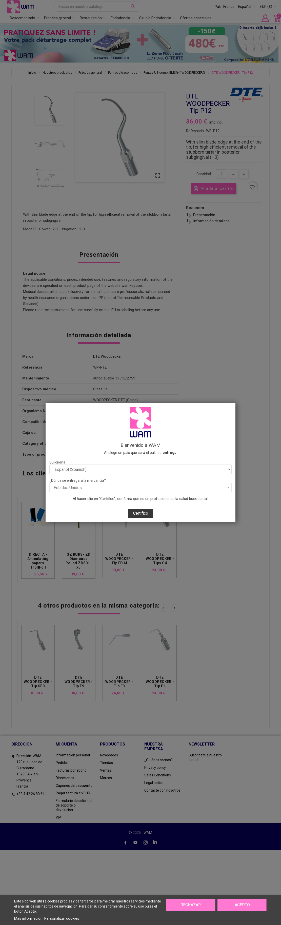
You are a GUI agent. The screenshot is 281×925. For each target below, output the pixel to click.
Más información (28, 918)
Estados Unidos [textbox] (68, 487)
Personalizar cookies (61, 918)
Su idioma (57, 462)
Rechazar (190, 904)
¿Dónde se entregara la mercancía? (77, 480)
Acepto (242, 904)
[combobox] (140, 487)
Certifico (140, 513)
